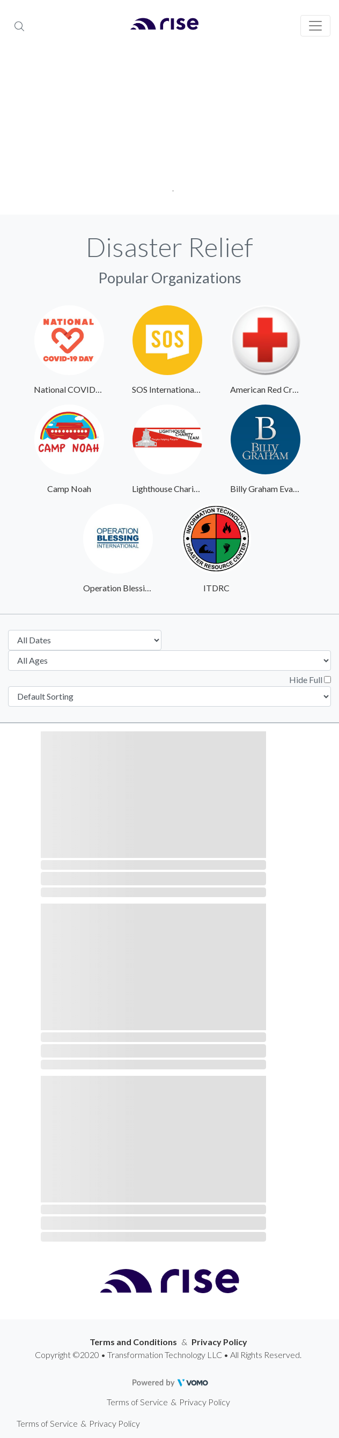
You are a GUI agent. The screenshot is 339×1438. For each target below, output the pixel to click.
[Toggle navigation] (315, 25)
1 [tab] (170, 187)
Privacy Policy (219, 1342)
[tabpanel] (169, 134)
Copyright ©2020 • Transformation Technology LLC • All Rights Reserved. (168, 1354)
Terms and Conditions (133, 1342)
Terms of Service (137, 1402)
